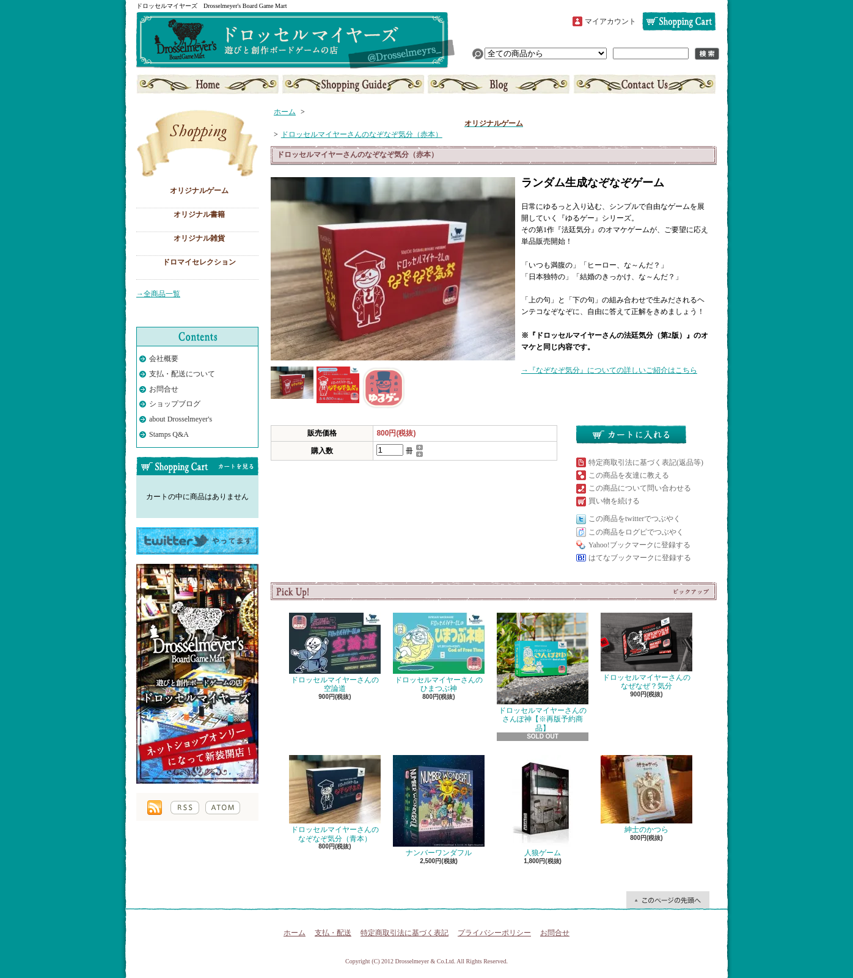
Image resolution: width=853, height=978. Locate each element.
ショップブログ (498, 84)
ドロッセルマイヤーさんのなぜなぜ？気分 (646, 651)
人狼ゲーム (542, 806)
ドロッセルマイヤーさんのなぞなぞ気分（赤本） (361, 134)
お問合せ (643, 84)
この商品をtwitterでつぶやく (634, 518)
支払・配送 (333, 933)
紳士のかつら (646, 794)
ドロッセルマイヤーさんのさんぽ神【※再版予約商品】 (542, 672)
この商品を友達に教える (628, 475)
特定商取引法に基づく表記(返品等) (645, 462)
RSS (184, 807)
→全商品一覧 (158, 294)
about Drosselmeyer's (180, 419)
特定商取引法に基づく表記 (404, 933)
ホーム (208, 84)
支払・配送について (353, 84)
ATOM (222, 807)
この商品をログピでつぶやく (636, 532)
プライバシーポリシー (494, 933)
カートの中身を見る (197, 466)
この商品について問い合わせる (639, 488)
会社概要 (163, 358)
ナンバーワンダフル (439, 806)
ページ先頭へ (667, 899)
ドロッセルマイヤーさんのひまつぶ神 (439, 653)
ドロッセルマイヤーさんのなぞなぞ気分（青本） (335, 798)
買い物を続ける (614, 501)
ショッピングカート (679, 21)
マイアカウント (610, 21)
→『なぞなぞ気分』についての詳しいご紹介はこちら (609, 370)
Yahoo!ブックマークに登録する (639, 545)
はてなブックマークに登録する (639, 557)
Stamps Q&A (169, 434)
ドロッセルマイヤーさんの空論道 (335, 653)
